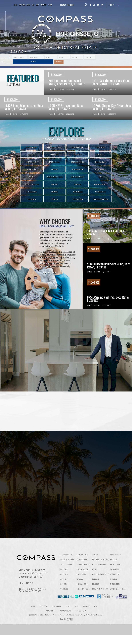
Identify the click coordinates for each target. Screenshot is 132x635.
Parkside (54, 184)
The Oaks (54, 199)
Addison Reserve (66, 555)
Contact (44, 5)
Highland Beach (77, 169)
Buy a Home (44, 606)
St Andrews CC (100, 192)
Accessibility (81, 611)
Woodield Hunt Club (117, 589)
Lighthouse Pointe (77, 177)
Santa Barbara (31, 192)
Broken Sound (82, 560)
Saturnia (54, 192)
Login (96, 606)
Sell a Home (57, 606)
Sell (33, 5)
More (50, 5)
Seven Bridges (78, 192)
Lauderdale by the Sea (54, 177)
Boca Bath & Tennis (67, 560)
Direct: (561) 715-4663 (30, 576)
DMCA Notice (50, 611)
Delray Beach (31, 169)
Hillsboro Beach (100, 169)
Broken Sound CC (83, 564)
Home (15, 5)
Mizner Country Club (31, 184)
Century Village (83, 569)
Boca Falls (64, 574)
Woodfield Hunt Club (100, 199)
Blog (76, 606)
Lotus (101, 177)
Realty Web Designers (95, 615)
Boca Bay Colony (66, 564)
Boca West (64, 584)
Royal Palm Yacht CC (101, 184)
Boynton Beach (82, 555)
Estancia (54, 169)
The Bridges (31, 199)
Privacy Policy (65, 611)
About (68, 606)
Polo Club (77, 184)
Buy (37, 5)
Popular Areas (24, 5)
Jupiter (31, 177)
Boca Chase (64, 569)
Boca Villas (64, 579)
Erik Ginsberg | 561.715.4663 (68, 5)
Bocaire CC (64, 589)
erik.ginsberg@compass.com (33, 573)
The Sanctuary (77, 199)
